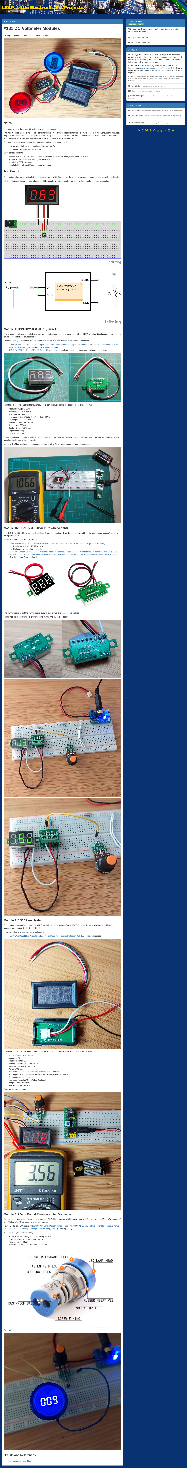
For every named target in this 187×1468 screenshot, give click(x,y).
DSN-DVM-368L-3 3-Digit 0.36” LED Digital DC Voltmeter (32, 350)
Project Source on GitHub (139, 38)
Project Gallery (146, 86)
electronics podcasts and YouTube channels (156, 68)
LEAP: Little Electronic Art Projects (43, 7)
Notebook (144, 91)
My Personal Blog (152, 123)
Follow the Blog (154, 97)
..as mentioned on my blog (19, 1461)
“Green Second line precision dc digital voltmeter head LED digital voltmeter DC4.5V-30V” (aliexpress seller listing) (56, 544)
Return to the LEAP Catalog (139, 42)
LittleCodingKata (154, 116)
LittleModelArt (158, 78)
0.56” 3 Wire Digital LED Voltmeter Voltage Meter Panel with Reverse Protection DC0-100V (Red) (49, 936)
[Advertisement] (155, 149)
